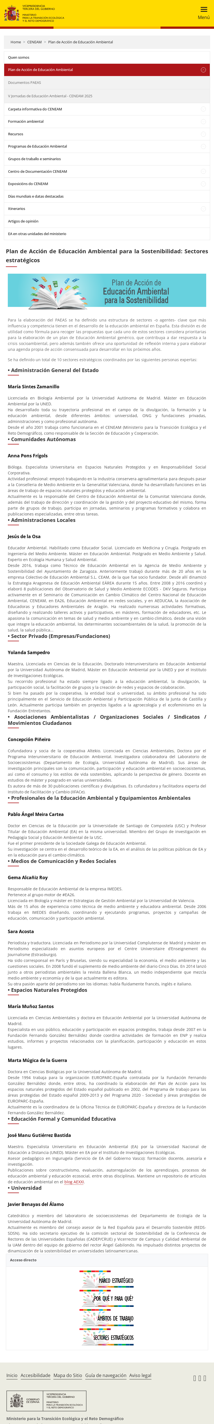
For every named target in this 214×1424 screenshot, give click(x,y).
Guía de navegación (106, 1375)
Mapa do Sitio (68, 1375)
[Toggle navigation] (202, 13)
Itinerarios (16, 208)
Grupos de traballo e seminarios (34, 158)
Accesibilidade (35, 1375)
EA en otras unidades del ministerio (37, 233)
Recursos (15, 133)
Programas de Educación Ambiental (37, 146)
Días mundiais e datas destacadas (36, 196)
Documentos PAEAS (24, 82)
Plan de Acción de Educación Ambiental (80, 41)
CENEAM (34, 41)
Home (16, 41)
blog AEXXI (74, 1181)
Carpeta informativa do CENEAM (35, 109)
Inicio (12, 1375)
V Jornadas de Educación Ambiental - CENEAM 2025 (50, 95)
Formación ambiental (25, 121)
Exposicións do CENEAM (28, 183)
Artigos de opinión (23, 221)
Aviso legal (140, 1375)
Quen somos (18, 57)
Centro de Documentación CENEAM (37, 171)
